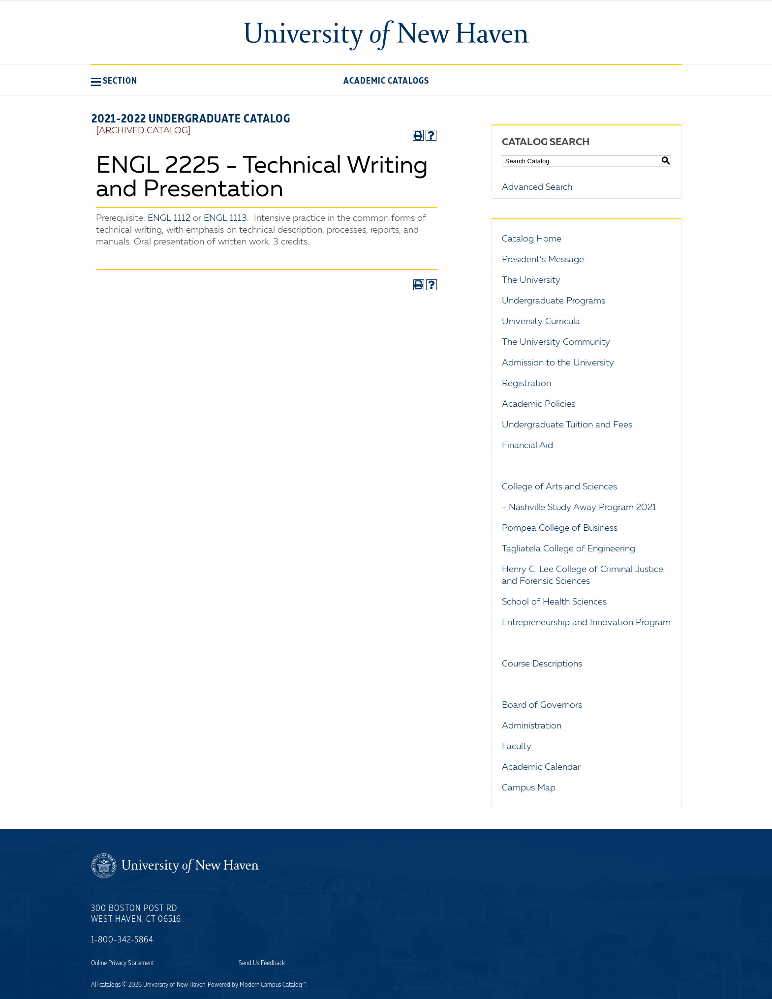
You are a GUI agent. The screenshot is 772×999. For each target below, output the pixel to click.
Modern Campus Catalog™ (273, 984)
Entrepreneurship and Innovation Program (586, 622)
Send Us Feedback (262, 963)
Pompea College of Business (560, 528)
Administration (531, 726)
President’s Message (543, 259)
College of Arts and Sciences (559, 487)
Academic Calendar (541, 767)
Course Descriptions (542, 664)
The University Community (556, 342)
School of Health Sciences (554, 602)
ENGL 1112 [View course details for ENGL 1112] (169, 218)
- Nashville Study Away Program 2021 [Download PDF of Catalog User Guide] (579, 507)
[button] (114, 80)
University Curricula (541, 321)
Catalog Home (531, 239)
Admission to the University (558, 363)
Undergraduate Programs (553, 301)
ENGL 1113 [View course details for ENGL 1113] (225, 218)
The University (531, 280)
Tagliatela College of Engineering (568, 549)
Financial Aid (527, 445)
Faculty (516, 746)
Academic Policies (538, 404)
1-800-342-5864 (122, 940)
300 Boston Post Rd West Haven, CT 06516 (136, 914)
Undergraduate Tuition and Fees (567, 425)
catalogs (110, 984)
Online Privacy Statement (122, 963)
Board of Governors (542, 705)
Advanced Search (537, 187)
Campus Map (529, 788)
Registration (526, 383)
